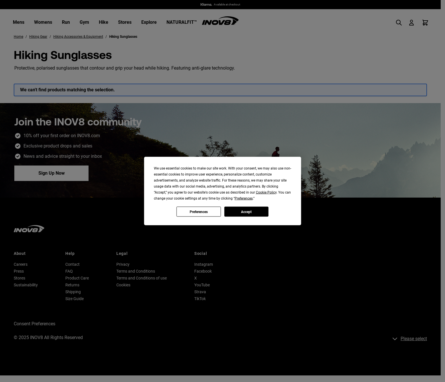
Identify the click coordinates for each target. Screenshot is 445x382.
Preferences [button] (244, 198)
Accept (246, 212)
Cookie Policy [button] (266, 192)
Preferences (199, 212)
